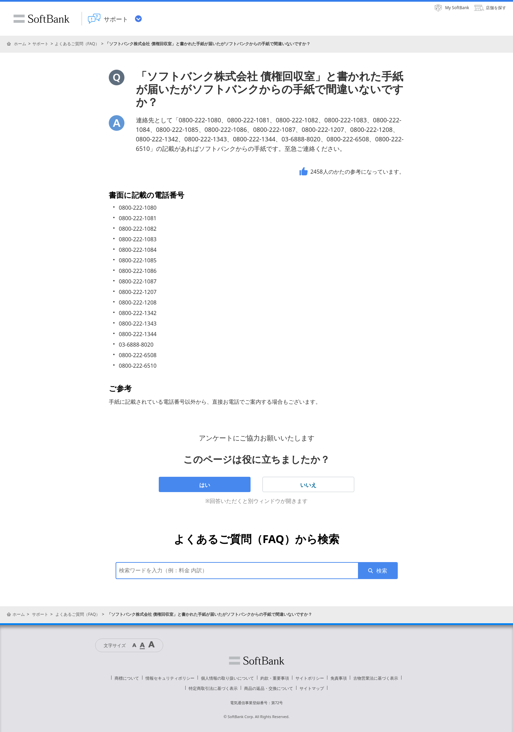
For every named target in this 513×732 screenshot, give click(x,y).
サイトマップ (312, 688)
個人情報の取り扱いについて (227, 678)
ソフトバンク (256, 660)
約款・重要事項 (274, 678)
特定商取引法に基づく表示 (213, 688)
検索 (381, 570)
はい (204, 485)
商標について (127, 678)
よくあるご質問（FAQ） (77, 44)
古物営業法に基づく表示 (375, 678)
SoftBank (41, 19)
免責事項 (338, 678)
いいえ (308, 485)
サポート (40, 44)
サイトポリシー (309, 678)
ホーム (20, 44)
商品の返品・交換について (268, 688)
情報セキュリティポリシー (170, 678)
